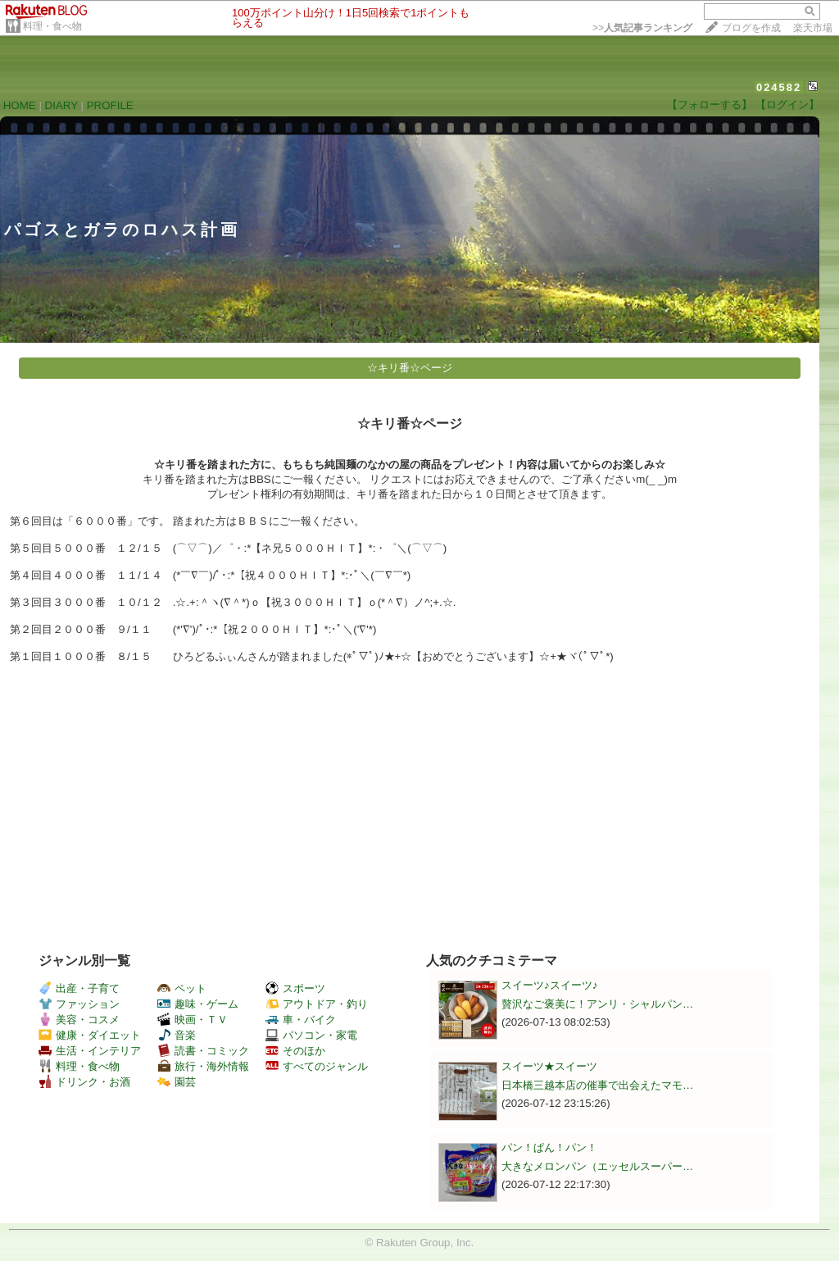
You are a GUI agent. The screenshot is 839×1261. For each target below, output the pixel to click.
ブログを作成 (751, 28)
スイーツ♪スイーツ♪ (549, 985)
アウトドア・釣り (316, 1004)
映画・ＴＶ (192, 1019)
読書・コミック (203, 1051)
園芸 (176, 1082)
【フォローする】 (709, 104)
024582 (778, 87)
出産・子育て (79, 988)
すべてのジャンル (316, 1066)
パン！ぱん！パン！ (549, 1147)
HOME (19, 105)
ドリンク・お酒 (84, 1082)
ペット (181, 988)
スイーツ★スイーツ (549, 1066)
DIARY (61, 105)
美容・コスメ (79, 1019)
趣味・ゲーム (197, 1004)
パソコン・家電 (311, 1035)
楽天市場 (812, 28)
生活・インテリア (90, 1051)
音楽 (176, 1035)
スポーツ (295, 988)
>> (642, 28)
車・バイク (300, 1019)
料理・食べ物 (52, 26)
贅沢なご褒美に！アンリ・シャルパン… (597, 1004)
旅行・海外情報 (203, 1066)
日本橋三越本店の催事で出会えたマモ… (597, 1085)
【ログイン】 (787, 104)
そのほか (295, 1051)
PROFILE (110, 105)
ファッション (79, 1004)
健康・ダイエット (90, 1035)
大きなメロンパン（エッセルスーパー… (597, 1166)
